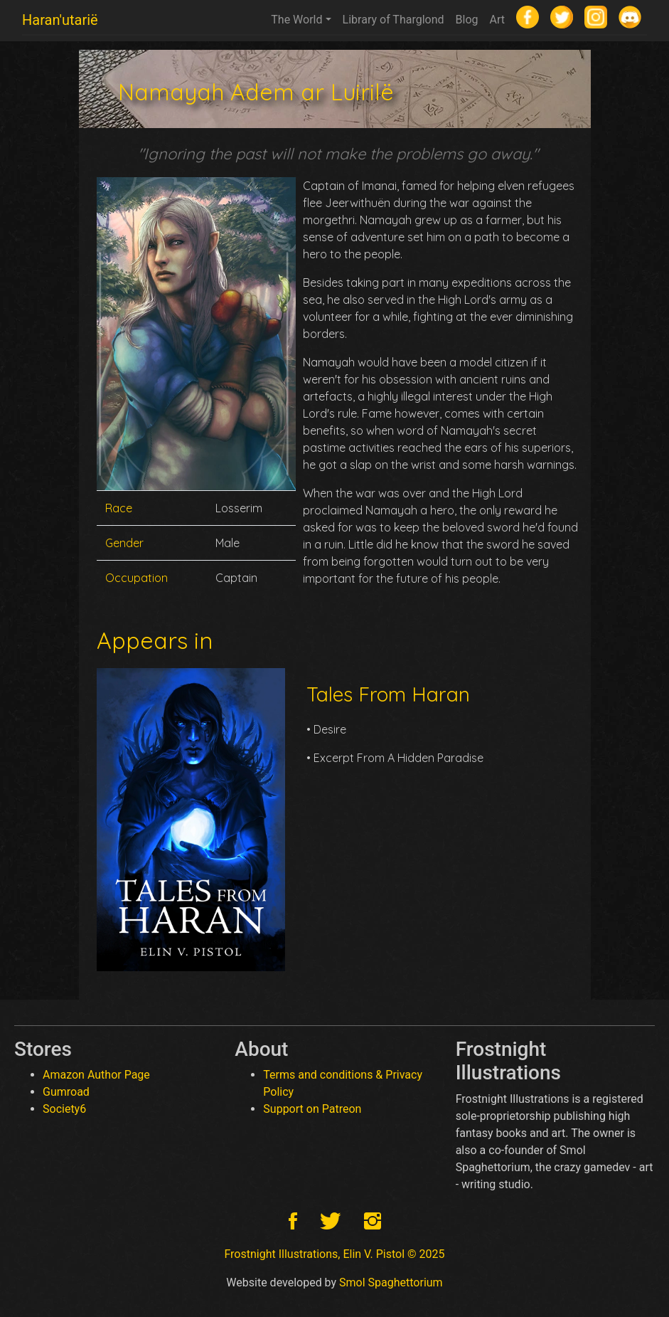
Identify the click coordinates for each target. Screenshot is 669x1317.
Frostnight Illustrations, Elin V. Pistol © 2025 (334, 1254)
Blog (467, 19)
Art (497, 19)
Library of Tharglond (393, 19)
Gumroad (66, 1092)
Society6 (64, 1109)
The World (296, 19)
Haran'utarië (60, 19)
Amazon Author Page (96, 1074)
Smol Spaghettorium (391, 1282)
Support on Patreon (312, 1109)
